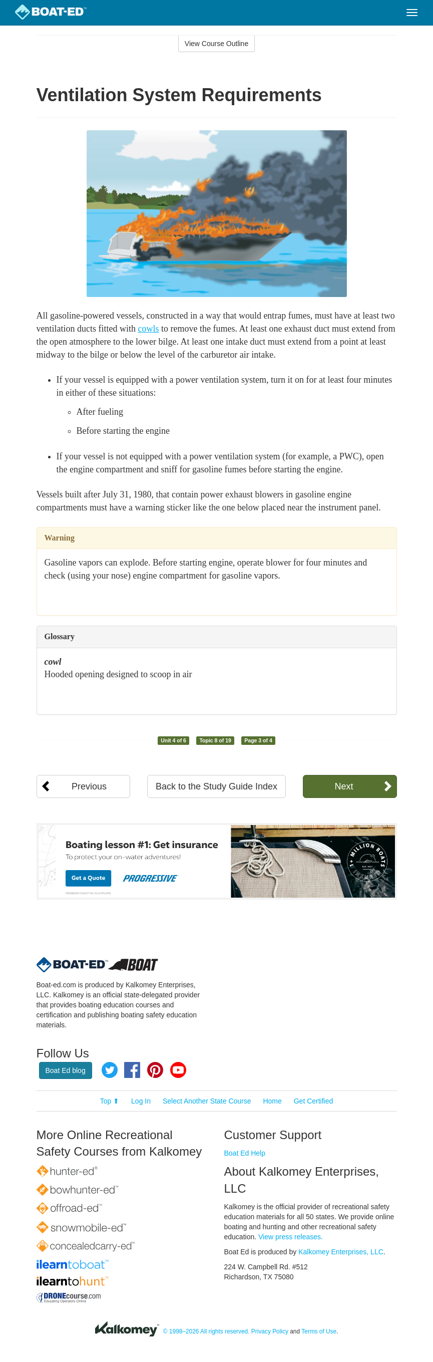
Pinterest (155, 1070)
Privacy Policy (269, 1331)
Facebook (132, 1070)
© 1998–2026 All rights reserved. (206, 1331)
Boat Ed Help (245, 1153)
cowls (148, 329)
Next (343, 786)
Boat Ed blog (66, 1070)
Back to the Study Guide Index (216, 786)
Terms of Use (318, 1331)
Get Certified (313, 1101)
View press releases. (290, 1237)
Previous (89, 786)
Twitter (110, 1070)
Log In (141, 1101)
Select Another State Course (207, 1101)
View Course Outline (216, 44)
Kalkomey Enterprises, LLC (340, 1252)
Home (272, 1101)
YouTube (178, 1070)
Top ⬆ (109, 1101)
